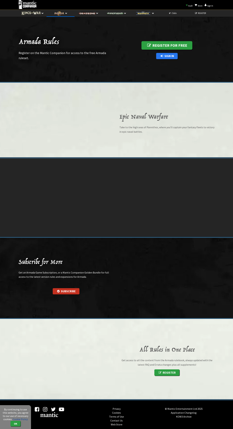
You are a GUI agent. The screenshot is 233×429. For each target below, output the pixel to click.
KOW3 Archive (184, 416)
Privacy (117, 408)
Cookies (116, 412)
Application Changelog (184, 412)
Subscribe (66, 291)
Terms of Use (116, 416)
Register (167, 372)
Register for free (167, 45)
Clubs (172, 13)
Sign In (167, 56)
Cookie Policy (20, 419)
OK (15, 423)
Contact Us (116, 420)
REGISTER (200, 13)
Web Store (116, 424)
